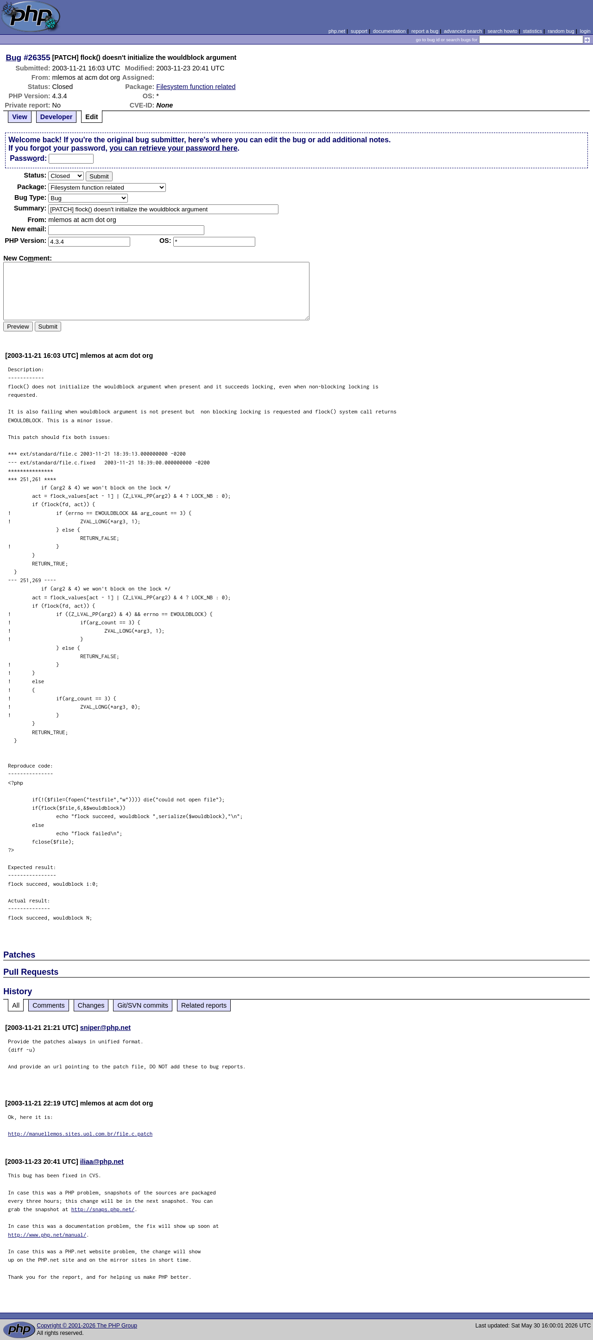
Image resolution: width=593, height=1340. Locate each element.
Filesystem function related (195, 86)
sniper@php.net (105, 1027)
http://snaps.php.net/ (103, 1209)
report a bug (424, 31)
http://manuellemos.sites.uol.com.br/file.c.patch (80, 1133)
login (585, 31)
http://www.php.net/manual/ (47, 1235)
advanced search (463, 31)
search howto (502, 31)
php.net (336, 31)
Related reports (204, 1005)
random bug (561, 31)
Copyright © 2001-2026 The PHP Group (87, 1325)
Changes (91, 1005)
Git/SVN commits (142, 1005)
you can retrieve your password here (173, 148)
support (359, 31)
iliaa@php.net (102, 1161)
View (19, 117)
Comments (48, 1005)
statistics (532, 31)
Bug (14, 57)
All (15, 1005)
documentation (389, 31)
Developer (56, 117)
